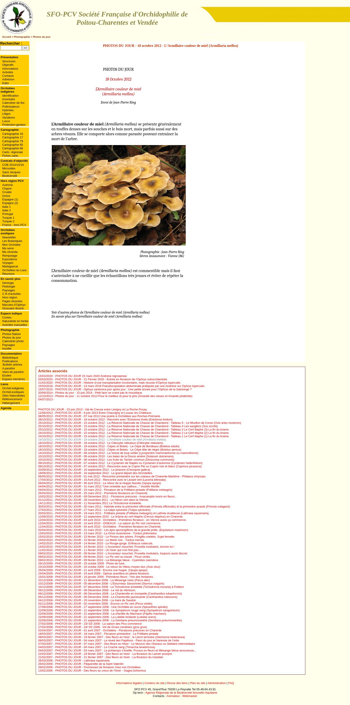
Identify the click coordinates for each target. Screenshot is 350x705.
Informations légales (129, 683)
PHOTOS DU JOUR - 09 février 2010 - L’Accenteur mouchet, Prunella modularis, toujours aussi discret (121, 553)
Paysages (8, 290)
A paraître (8, 368)
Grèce (6, 196)
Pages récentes (12, 301)
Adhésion (8, 79)
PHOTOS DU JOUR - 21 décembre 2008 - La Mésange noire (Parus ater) (102, 580)
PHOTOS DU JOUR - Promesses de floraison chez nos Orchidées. (98, 667)
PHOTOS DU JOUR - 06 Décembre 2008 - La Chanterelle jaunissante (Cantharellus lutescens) (116, 597)
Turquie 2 (8, 221)
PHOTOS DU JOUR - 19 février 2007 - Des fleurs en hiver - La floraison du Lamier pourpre (113, 653)
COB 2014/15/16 (13, 164)
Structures (8, 61)
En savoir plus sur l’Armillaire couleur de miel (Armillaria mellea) (96, 316)
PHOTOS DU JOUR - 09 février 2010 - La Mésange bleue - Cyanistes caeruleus (106, 560)
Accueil (6, 36)
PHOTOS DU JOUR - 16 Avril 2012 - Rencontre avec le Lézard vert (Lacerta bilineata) (110, 479)
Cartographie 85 (12, 144)
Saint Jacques (11, 172)
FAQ (231, 683)
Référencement (12, 399)
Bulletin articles (12, 364)
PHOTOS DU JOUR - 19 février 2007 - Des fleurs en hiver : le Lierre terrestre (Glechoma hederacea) (120, 637)
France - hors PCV (14, 225)
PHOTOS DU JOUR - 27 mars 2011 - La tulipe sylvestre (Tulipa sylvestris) (103, 510)
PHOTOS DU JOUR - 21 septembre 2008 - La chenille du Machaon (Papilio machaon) (110, 613)
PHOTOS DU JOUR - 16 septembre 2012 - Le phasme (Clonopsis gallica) (102, 469)
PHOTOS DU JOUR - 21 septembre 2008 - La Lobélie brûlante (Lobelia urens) (105, 617)
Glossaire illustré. (13, 308)
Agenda (6, 408)
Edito (5, 83)
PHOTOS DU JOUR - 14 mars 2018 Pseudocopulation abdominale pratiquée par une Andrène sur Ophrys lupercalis (129, 386)
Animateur (173, 696)
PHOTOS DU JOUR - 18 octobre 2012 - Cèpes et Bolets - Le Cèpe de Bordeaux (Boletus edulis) (117, 446)
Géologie (8, 283)
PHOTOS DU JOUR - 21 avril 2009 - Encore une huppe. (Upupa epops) (101, 570)
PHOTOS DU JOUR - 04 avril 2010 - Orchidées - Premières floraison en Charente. (108, 526)
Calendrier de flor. (13, 102)
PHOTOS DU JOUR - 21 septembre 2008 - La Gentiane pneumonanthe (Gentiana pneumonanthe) (118, 620)
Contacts (8, 75)
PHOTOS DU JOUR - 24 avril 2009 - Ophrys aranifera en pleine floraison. (102, 573)
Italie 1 (6, 206)
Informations (10, 68)
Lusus (6, 121)
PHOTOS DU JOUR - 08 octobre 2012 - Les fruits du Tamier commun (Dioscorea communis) (114, 459)
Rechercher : (11, 43)
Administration (216, 683)
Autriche (7, 185)
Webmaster (189, 696)
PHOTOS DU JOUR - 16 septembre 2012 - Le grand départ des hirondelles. (104, 473)
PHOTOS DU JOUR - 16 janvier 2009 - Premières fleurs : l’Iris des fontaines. (104, 576)
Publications (10, 361)
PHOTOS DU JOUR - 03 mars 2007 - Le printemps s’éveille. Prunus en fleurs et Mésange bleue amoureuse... (125, 650)
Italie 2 (6, 210)
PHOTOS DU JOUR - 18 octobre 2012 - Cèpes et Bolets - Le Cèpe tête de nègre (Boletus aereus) (118, 449)
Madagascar (10, 266)
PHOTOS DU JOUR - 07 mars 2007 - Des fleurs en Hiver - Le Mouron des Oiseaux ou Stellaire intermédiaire (125, 643)
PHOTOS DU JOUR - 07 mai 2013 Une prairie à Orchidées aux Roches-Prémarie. (108, 416)
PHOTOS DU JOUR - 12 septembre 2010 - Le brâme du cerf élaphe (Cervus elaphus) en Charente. (119, 516)
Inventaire (8, 99)
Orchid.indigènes (13, 388)
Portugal (7, 214)
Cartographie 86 (12, 148)
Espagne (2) (10, 203)
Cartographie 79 (12, 141)
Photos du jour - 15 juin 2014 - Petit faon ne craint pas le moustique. (99, 392)
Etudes (6, 375)
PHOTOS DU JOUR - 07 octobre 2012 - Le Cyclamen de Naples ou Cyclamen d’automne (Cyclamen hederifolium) (128, 463)
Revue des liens (177, 683)
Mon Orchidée (11, 244)
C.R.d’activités (11, 293)
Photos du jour (41, 36)
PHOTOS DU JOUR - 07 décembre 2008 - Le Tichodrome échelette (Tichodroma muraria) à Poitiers (119, 587)
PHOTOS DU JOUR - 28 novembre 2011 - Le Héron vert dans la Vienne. (102, 499)
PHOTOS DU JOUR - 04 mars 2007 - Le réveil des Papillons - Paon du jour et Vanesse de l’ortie (117, 640)
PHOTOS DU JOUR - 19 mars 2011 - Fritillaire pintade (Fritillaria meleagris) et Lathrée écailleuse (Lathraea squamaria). (132, 513)
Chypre (7, 188)
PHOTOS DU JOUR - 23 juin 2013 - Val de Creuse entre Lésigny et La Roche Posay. (92, 409)
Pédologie (8, 286)
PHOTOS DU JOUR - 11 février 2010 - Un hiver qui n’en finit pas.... (98, 550)
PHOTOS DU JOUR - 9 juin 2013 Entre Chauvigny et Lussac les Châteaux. (103, 412)
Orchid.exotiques (13, 392)
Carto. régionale (12, 152)
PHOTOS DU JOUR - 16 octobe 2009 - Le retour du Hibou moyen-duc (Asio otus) (107, 566)
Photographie (22, 36)
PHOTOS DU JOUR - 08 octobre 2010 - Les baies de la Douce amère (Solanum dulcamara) (114, 456)
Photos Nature (11, 334)
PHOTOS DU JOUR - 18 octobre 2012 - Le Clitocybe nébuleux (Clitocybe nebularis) (109, 443)
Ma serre (8, 248)
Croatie (7, 192)
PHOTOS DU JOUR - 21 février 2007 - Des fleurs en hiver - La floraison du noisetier (109, 657)
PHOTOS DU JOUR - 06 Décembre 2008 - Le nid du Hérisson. (95, 590)
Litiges (6, 113)
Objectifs (8, 65)
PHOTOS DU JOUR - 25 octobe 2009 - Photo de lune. (90, 563)
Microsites (8, 168)
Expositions (9, 259)
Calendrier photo (13, 341)
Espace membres (13, 379)
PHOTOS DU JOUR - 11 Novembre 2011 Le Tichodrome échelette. (98, 503)
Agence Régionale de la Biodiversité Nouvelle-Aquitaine (181, 692)
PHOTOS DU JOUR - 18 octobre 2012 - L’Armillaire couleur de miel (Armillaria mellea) (110, 439)
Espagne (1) (10, 199)
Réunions (8, 273)
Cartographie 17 (12, 137)
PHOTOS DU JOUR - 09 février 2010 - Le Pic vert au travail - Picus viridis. (103, 556)
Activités (7, 72)
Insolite (6, 348)
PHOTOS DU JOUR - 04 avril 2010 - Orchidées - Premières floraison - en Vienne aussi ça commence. (121, 520)
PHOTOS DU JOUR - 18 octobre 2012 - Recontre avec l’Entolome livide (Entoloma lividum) (114, 419)
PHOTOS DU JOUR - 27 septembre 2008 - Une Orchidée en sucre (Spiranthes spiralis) (111, 607)
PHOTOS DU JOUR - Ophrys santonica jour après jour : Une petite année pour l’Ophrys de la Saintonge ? (123, 389)
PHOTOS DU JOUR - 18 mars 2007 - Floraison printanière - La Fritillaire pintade (106, 633)
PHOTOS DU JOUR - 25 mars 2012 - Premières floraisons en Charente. (101, 493)
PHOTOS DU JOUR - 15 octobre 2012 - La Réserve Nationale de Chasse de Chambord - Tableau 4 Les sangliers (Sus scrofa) (136, 426)
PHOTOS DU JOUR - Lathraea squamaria (82, 660)
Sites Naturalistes (13, 395)
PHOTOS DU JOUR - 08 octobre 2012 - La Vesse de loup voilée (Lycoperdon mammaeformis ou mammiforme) (126, 453)
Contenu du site (154, 683)
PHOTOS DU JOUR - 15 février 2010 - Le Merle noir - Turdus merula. (100, 540)
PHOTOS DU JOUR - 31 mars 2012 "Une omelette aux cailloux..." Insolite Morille (107, 486)
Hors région (9, 297)
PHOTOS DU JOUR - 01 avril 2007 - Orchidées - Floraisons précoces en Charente (108, 630)
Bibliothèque (10, 357)
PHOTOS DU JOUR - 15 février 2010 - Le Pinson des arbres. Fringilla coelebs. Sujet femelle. (115, 536)
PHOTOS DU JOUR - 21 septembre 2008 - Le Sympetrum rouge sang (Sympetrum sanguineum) (117, 610)
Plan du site (197, 683)
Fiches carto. (10, 155)
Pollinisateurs (10, 106)
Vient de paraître (13, 372)
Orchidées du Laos (14, 270)
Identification (10, 95)
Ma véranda (10, 252)
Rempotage (9, 255)
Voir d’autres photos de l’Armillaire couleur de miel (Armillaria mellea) (100, 312)
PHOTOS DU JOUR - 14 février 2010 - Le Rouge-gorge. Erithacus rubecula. (104, 543)
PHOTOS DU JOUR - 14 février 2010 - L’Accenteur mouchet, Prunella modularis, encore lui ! (114, 546)
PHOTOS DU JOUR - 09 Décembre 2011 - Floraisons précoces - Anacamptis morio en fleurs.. (115, 496)
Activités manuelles (14, 325)
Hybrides (8, 110)
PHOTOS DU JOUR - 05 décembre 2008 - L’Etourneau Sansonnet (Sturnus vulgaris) (109, 583)
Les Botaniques (12, 241)
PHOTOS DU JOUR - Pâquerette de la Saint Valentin (89, 663)
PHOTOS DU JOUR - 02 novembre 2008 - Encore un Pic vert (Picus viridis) (103, 603)
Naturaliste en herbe (15, 321)
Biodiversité (9, 175)
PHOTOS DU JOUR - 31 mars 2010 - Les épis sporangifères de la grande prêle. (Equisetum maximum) (121, 530)
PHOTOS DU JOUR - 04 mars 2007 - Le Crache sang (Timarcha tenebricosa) (105, 647)
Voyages (7, 262)
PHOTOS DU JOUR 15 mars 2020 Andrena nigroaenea (91, 376)
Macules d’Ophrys (13, 304)
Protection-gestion (14, 124)
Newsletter (9, 237)
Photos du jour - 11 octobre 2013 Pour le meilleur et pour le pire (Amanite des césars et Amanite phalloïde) (123, 396)
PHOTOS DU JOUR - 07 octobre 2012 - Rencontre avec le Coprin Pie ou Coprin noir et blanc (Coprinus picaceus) (128, 466)
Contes (6, 317)
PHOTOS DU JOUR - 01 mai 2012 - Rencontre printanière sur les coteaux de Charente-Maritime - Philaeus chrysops (130, 476)
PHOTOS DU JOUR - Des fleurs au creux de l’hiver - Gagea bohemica (100, 670)
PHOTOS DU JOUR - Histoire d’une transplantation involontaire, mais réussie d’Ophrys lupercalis (117, 382)
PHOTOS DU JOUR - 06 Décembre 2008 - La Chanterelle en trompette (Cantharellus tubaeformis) (118, 593)
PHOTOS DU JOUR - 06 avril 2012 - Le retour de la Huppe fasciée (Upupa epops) (108, 483)
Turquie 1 (8, 217)
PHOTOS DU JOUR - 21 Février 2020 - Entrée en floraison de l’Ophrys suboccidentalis (111, 379)
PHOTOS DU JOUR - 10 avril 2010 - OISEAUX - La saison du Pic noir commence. (108, 523)
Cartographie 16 (12, 133)
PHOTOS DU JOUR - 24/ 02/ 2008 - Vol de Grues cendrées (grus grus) (101, 627)
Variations (8, 117)
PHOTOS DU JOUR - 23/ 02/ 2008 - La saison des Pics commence (98, 623)
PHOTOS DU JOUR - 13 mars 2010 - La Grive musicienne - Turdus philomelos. (106, 533)
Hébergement (11, 403)
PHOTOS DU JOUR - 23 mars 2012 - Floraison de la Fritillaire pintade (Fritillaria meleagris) (113, 489)
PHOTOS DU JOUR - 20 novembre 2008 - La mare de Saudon (95, 600)
